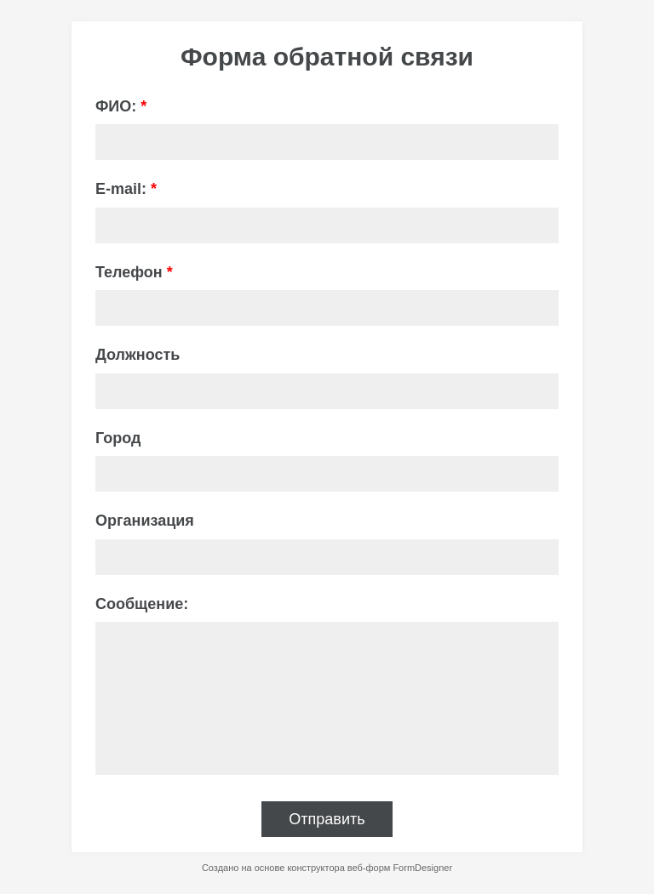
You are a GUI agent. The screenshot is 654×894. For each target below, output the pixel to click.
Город (118, 438)
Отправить (326, 819)
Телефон (134, 272)
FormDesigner (422, 868)
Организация (144, 520)
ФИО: (120, 106)
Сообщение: (141, 603)
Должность (137, 354)
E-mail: (126, 188)
